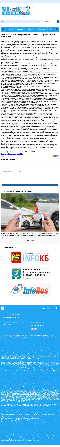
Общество (10, 29)
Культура (20, 29)
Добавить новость (30, 242)
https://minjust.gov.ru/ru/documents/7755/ (17, 361)
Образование (42, 29)
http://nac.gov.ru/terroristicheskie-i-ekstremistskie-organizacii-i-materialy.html (25, 417)
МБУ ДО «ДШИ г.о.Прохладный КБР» (12, 154)
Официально (30, 29)
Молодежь (53, 29)
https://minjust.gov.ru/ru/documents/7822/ (17, 443)
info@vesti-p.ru (39, 325)
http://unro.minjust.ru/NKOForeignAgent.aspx (17, 404)
